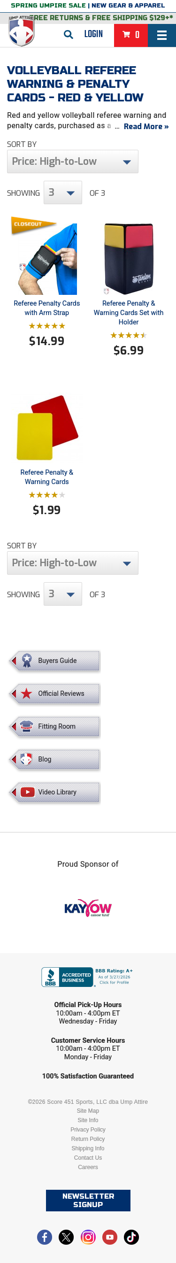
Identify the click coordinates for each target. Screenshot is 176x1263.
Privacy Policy (88, 1129)
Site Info (87, 1120)
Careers (88, 1167)
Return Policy (88, 1139)
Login (93, 34)
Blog (45, 759)
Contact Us (88, 1158)
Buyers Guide (57, 660)
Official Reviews (61, 693)
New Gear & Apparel (128, 5)
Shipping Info (87, 1148)
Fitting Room (57, 726)
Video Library (57, 792)
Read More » (146, 126)
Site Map (88, 1111)
